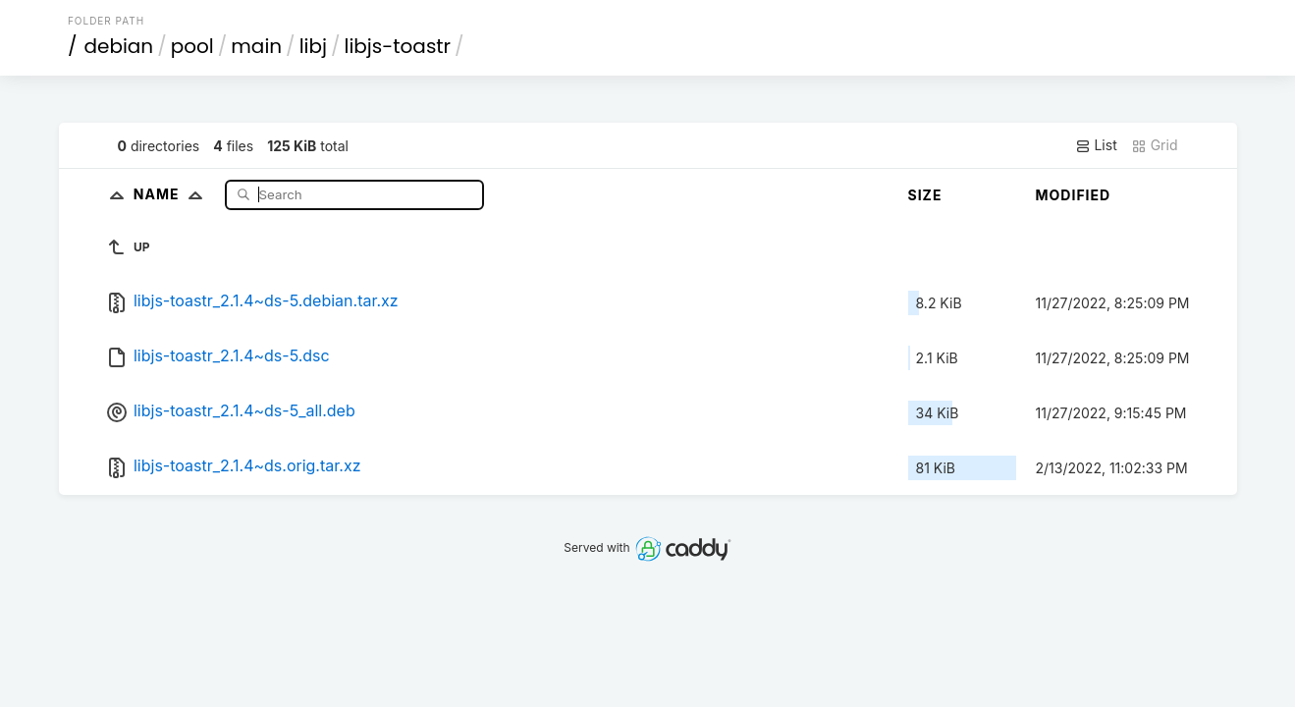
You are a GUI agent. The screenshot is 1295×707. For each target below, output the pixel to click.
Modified (1073, 195)
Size (925, 195)
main (256, 46)
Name (172, 194)
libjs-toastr (398, 46)
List (1096, 145)
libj (313, 46)
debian (118, 46)
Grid (1154, 145)
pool (192, 46)
